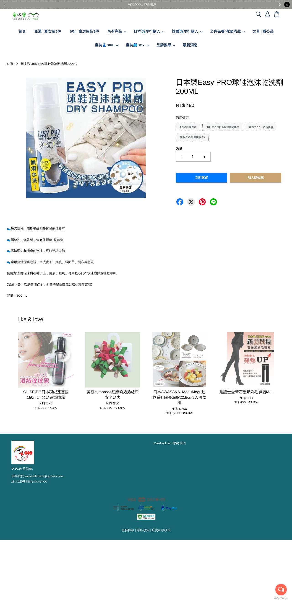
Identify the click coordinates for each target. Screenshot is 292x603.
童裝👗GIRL (106, 45)
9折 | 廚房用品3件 (84, 31)
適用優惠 (182, 118)
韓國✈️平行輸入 (187, 31)
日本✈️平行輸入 (149, 31)
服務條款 (128, 530)
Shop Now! (160, 4)
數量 (179, 148)
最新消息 (190, 45)
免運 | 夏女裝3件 (47, 31)
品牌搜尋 (165, 45)
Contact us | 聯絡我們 (170, 443)
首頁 (22, 31)
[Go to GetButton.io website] (281, 598)
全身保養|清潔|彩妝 (227, 31)
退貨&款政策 (161, 530)
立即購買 (201, 178)
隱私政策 (143, 530)
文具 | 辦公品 (263, 31)
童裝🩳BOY (137, 45)
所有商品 (116, 31)
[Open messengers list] (281, 589)
